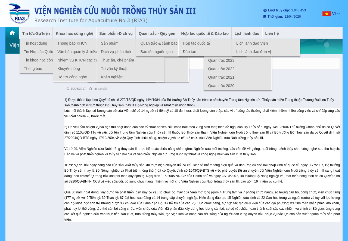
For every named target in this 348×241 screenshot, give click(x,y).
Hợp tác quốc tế (196, 43)
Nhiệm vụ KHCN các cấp (78, 60)
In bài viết (98, 88)
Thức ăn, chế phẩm (117, 60)
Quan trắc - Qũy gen (157, 33)
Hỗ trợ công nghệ (72, 77)
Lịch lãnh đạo (247, 33)
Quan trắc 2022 (221, 69)
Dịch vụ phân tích (116, 52)
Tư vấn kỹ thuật (114, 68)
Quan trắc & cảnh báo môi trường (168, 43)
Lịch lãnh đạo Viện (252, 43)
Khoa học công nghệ (74, 33)
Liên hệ (272, 33)
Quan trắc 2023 (221, 60)
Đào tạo (189, 52)
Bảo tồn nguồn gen (156, 52)
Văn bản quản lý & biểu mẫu (81, 52)
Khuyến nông (68, 68)
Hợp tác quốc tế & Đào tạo (205, 33)
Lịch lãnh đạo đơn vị (253, 52)
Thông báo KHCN (72, 43)
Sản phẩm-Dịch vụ (116, 33)
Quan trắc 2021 (221, 77)
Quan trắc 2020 (221, 86)
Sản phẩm (109, 43)
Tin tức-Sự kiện (36, 33)
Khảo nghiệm (112, 77)
